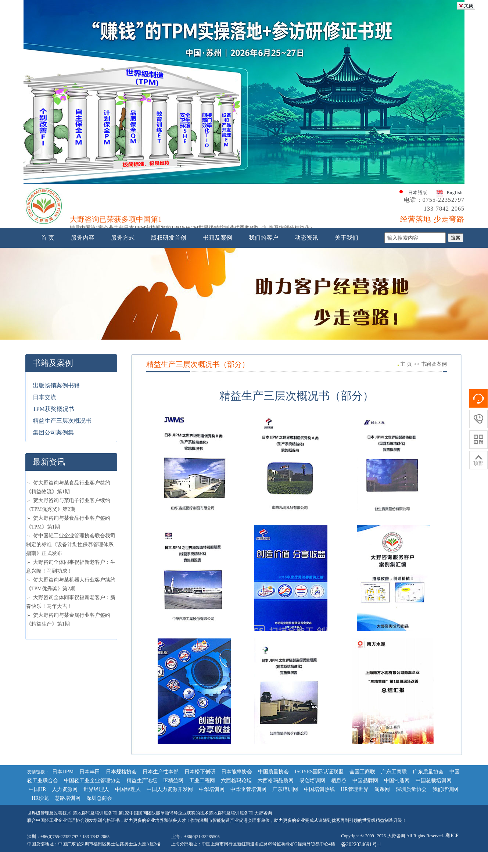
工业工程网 (202, 780)
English (455, 192)
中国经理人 (128, 789)
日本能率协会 (236, 771)
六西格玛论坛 (236, 780)
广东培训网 (285, 789)
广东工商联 (394, 771)
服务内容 (82, 238)
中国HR (37, 789)
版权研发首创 (168, 238)
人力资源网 (65, 789)
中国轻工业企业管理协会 (92, 780)
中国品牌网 (365, 780)
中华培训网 (212, 789)
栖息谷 (339, 780)
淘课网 (382, 789)
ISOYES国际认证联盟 (319, 771)
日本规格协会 (121, 771)
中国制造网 (397, 780)
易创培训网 (312, 780)
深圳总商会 (99, 798)
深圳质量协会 (411, 789)
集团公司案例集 (53, 432)
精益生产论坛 (141, 780)
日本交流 (44, 397)
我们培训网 (445, 789)
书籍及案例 (217, 238)
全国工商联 (362, 771)
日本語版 (417, 192)
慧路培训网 (67, 798)
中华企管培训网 (248, 789)
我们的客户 (263, 238)
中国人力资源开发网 (170, 789)
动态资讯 (306, 238)
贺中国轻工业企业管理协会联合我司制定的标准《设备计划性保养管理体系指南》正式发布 (70, 544)
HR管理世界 (354, 789)
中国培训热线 (319, 789)
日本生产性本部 (161, 771)
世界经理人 (96, 789)
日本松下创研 (199, 771)
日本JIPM (62, 771)
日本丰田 (89, 771)
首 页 (47, 238)
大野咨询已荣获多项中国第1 (116, 220)
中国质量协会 (273, 771)
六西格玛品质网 (276, 780)
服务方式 (122, 238)
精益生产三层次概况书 (62, 421)
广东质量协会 (428, 771)
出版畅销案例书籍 (56, 385)
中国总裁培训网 (434, 780)
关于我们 (346, 238)
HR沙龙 (40, 798)
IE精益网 (173, 780)
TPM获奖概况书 (53, 409)
